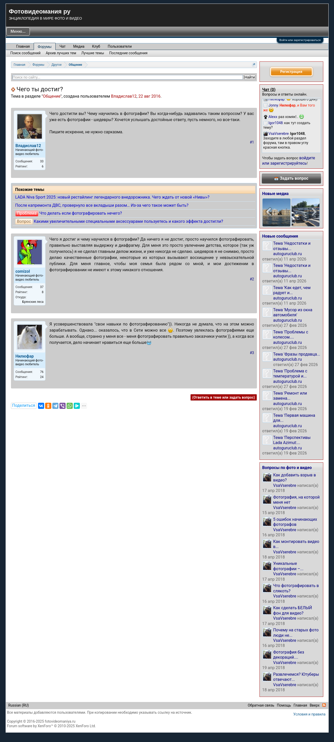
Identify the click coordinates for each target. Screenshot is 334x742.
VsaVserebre (284, 485)
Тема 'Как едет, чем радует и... (292, 290)
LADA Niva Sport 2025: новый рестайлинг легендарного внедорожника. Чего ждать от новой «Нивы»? (112, 197)
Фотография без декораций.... (288, 655)
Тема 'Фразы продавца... (296, 354)
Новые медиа (275, 193)
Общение (51, 96)
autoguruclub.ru (287, 253)
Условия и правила (309, 714)
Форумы (45, 47)
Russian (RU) (18, 705)
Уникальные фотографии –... (288, 566)
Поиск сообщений (25, 53)
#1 (252, 142)
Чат (62, 46)
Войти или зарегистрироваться (299, 40)
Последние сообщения (128, 53)
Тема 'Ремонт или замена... (290, 396)
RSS (324, 705)
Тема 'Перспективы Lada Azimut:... (292, 440)
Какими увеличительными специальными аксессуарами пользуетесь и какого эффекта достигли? (128, 221)
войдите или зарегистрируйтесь (288, 160)
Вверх (315, 705)
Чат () (269, 89)
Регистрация (291, 71)
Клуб (96, 46)
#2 (252, 279)
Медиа (78, 46)
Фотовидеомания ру (39, 11)
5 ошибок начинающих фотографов (295, 522)
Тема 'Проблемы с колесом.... (290, 335)
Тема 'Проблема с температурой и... (290, 374)
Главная (23, 46)
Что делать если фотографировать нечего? (80, 213)
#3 (252, 353)
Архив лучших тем (61, 53)
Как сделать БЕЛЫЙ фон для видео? (292, 610)
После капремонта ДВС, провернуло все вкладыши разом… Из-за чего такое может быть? (102, 205)
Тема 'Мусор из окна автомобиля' (293, 312)
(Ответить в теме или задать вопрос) (223, 397)
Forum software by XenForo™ (51, 726)
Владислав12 (124, 96)
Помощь (284, 705)
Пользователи (120, 46)
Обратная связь (261, 705)
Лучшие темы (92, 53)
